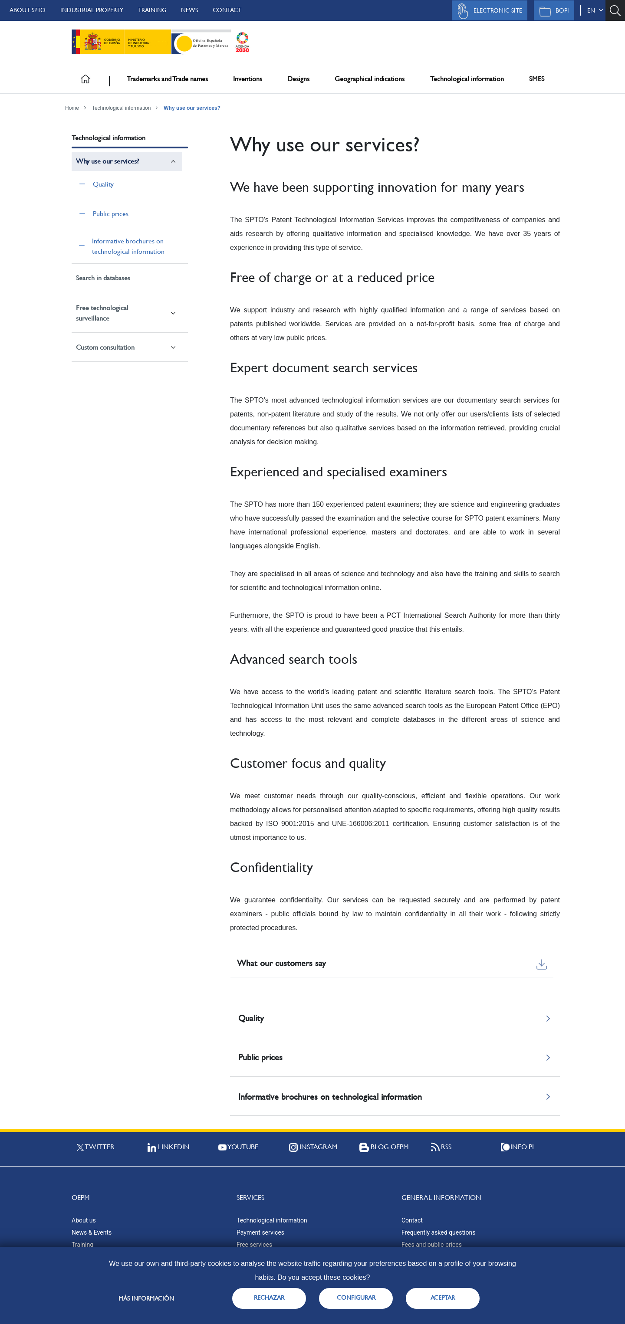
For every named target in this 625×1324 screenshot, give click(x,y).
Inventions (247, 79)
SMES (536, 79)
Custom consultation (105, 347)
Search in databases (103, 278)
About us (84, 1220)
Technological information (467, 79)
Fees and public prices (431, 1244)
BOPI (552, 11)
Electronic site (487, 11)
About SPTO (28, 10)
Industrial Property (91, 10)
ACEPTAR (443, 1297)
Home (72, 108)
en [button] (595, 10)
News (189, 10)
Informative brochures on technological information (128, 246)
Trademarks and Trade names (167, 79)
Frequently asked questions (438, 1232)
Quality (103, 184)
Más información (146, 1298)
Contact (227, 10)
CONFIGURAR (356, 1297)
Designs (298, 79)
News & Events (92, 1232)
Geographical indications (370, 79)
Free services (254, 1244)
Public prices (110, 214)
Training (152, 10)
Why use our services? (192, 108)
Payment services (260, 1232)
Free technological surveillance (102, 313)
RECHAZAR (269, 1297)
